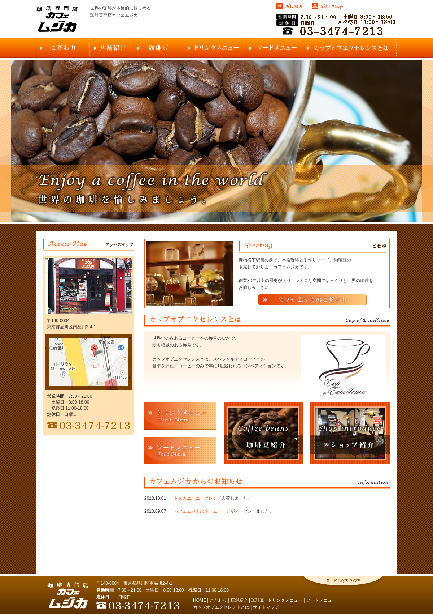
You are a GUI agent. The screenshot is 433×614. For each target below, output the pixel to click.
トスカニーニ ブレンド (198, 498)
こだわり (218, 600)
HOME (199, 600)
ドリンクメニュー (285, 600)
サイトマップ (266, 607)
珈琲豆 (257, 600)
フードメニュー (321, 600)
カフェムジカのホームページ (202, 511)
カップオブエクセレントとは (221, 607)
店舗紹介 (239, 600)
